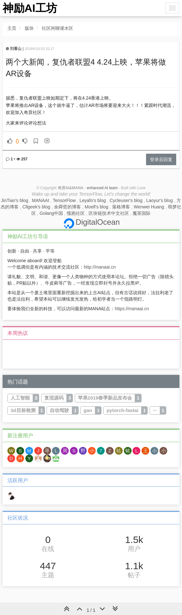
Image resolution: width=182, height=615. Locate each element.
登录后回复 (161, 159)
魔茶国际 (142, 213)
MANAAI (40, 200)
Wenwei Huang (149, 206)
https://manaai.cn (132, 308)
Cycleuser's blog (125, 200)
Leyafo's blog (93, 200)
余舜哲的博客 (67, 206)
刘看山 (16, 48)
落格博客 (121, 206)
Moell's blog (96, 206)
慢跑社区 (76, 213)
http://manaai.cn (100, 267)
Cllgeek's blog (36, 206)
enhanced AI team (102, 188)
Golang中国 (51, 213)
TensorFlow (64, 200)
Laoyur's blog (159, 200)
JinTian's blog (14, 200)
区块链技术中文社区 (109, 213)
